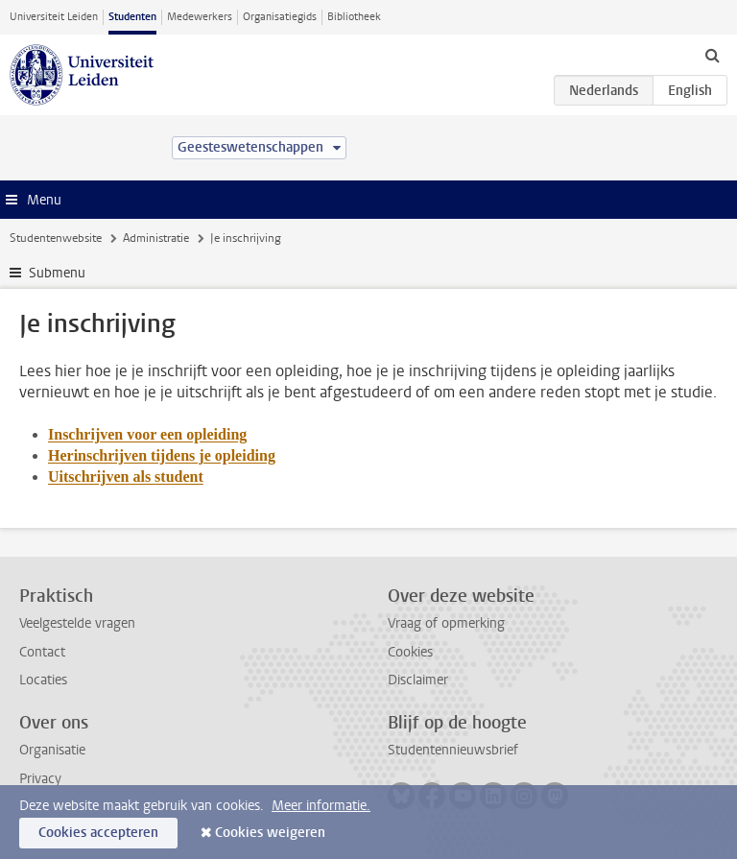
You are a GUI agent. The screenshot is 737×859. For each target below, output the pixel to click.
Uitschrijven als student (125, 476)
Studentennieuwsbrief (453, 750)
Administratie (156, 238)
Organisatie (52, 750)
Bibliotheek (354, 17)
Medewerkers (199, 17)
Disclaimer (418, 680)
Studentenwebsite (56, 238)
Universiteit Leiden (54, 17)
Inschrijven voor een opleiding (147, 434)
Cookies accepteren (98, 832)
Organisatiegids (280, 17)
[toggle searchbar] (712, 54)
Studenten (132, 17)
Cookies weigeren (270, 832)
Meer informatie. (321, 806)
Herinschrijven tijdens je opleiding (161, 455)
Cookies (410, 652)
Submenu (57, 273)
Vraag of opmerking (446, 623)
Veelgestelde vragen (77, 623)
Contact (42, 652)
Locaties (43, 680)
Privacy (40, 779)
